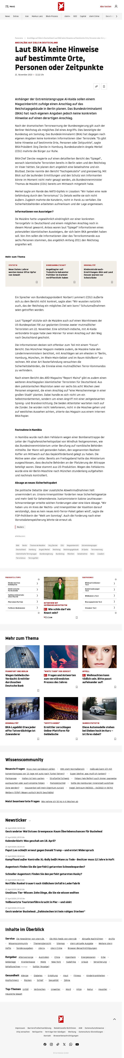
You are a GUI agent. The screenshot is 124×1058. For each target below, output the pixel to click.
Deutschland (21, 550)
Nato (92, 554)
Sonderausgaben (25, 948)
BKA (17, 545)
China (57, 957)
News (7, 16)
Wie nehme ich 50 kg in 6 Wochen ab (59, 801)
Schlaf (40, 980)
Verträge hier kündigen (55, 1032)
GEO (75, 16)
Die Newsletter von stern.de (30, 938)
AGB (80, 1028)
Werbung (72, 1032)
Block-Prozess (52, 16)
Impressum (20, 1028)
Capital (83, 16)
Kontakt (47, 1036)
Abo (105, 6)
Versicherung (100, 961)
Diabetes (38, 975)
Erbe (103, 957)
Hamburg (32, 550)
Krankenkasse (28, 961)
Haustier (103, 989)
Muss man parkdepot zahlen (41, 769)
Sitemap (61, 943)
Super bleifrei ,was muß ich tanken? (88, 773)
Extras (16, 16)
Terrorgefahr (33, 558)
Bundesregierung (46, 554)
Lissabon (100, 554)
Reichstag (56, 550)
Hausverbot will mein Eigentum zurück (44, 787)
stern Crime (94, 16)
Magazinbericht (73, 545)
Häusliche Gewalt (13, 994)
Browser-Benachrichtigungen (82, 948)
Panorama (19, 38)
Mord (68, 989)
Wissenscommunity (18, 943)
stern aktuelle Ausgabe (81, 943)
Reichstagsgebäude (71, 550)
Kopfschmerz (12, 980)
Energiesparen (88, 957)
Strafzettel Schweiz (59, 778)
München (71, 554)
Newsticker (16, 820)
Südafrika (71, 961)
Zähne (67, 980)
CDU (62, 545)
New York (56, 961)
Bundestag (60, 554)
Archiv (112, 938)
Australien (44, 957)
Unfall (25, 989)
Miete (43, 961)
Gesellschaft (111, 16)
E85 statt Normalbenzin (72, 769)
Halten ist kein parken (33, 778)
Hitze (79, 989)
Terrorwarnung (97, 550)
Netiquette (37, 1032)
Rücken (28, 980)
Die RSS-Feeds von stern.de (63, 938)
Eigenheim (70, 957)
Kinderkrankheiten (95, 975)
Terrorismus (20, 558)
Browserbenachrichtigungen (66, 1036)
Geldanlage (10, 961)
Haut (65, 975)
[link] (116, 6)
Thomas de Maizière (37, 545)
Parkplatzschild (57, 783)
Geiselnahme (82, 554)
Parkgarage (11, 778)
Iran (27, 16)
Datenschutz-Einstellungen (91, 1032)
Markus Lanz (37, 16)
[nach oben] (114, 1019)
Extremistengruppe (89, 545)
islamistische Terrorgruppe (26, 554)
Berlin (24, 545)
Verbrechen (39, 989)
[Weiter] (116, 16)
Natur (90, 989)
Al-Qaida (85, 550)
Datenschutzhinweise (94, 1028)
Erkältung (53, 975)
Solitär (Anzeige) (41, 966)
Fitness (77, 975)
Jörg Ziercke (52, 545)
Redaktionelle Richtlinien (65, 1028)
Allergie (24, 975)
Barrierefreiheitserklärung (39, 1028)
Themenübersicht (42, 943)
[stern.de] (61, 6)
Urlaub (84, 961)
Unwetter (55, 989)
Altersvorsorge (26, 957)
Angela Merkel (44, 550)
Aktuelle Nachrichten (92, 938)
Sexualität (54, 980)
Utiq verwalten (23, 1032)
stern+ (67, 16)
